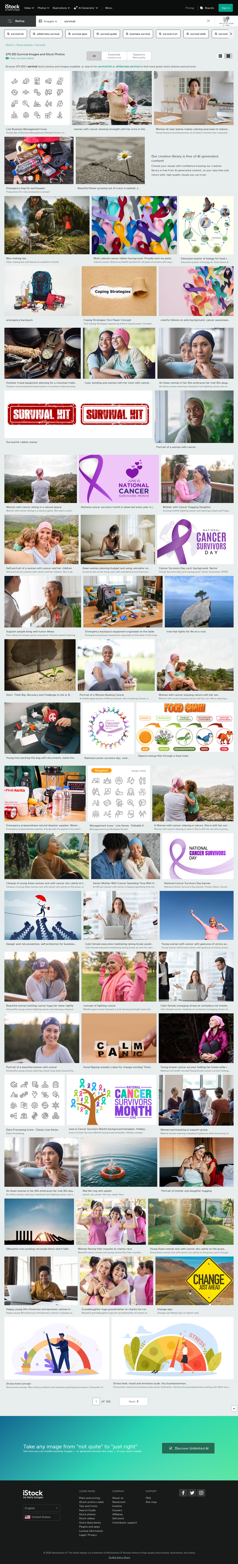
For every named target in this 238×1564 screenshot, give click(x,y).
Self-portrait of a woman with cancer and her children (39, 568)
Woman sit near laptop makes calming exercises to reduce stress (196, 129)
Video (27, 7)
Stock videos (87, 1518)
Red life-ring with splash (97, 1190)
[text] (133, 21)
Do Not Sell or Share (119, 1557)
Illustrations (60, 7)
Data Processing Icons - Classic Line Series (32, 1129)
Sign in (226, 7)
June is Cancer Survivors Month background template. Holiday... (108, 1128)
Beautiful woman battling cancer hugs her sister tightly (39, 1005)
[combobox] (48, 21)
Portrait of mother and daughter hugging (186, 1190)
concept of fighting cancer (99, 1005)
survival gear (78, 33)
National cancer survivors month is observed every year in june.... (120, 507)
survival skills (196, 33)
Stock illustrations (90, 1522)
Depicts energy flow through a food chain (163, 755)
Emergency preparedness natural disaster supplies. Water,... (43, 825)
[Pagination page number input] (96, 1401)
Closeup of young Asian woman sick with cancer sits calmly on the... (47, 883)
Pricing (190, 7)
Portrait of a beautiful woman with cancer (31, 1067)
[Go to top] (234, 1409)
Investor (117, 1505)
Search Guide (87, 1510)
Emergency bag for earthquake (25, 188)
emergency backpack (19, 319)
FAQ (148, 1497)
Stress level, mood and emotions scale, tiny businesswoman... (150, 1383)
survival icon (168, 33)
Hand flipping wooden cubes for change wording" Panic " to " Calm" (124, 1067)
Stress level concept (18, 1383)
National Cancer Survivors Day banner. (187, 883)
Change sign (164, 1309)
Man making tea (16, 258)
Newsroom (119, 1501)
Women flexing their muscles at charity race (105, 1248)
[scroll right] (231, 34)
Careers (117, 1510)
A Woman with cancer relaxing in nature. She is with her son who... (194, 825)
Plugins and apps (89, 1526)
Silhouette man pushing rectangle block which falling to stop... (44, 1248)
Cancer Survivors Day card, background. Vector (188, 568)
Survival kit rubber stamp (21, 442)
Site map (151, 1501)
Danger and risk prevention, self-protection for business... (41, 943)
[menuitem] (28, 10)
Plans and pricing (89, 1497)
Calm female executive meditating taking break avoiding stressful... (126, 943)
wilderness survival (46, 33)
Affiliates (117, 1514)
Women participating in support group (184, 1129)
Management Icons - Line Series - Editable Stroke (120, 825)
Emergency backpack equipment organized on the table (119, 631)
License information (91, 1530)
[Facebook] (183, 1493)
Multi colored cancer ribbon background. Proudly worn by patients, (135, 258)
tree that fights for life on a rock (186, 631)
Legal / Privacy (88, 1534)
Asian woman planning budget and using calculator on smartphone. (124, 568)
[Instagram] (201, 1493)
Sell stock (118, 1518)
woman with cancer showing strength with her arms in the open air (115, 129)
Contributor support (124, 1522)
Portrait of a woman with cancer (176, 446)
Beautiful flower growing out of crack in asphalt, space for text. (116, 188)
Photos (42, 7)
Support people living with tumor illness (30, 631)
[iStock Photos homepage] (13, 7)
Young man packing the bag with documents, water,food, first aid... (47, 757)
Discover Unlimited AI (188, 1448)
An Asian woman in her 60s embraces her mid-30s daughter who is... (48, 1190)
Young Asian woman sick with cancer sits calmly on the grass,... (188, 1248)
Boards (209, 7)
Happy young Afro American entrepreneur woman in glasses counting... (50, 1309)
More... (109, 7)
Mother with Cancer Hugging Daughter (187, 507)
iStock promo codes (91, 1501)
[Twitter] (192, 1493)
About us (117, 1497)
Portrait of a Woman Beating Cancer (102, 694)
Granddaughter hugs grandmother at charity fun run (114, 1309)
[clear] (208, 21)
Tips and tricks (88, 1505)
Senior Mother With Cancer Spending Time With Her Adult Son (131, 883)
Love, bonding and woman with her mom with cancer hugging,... (124, 382)
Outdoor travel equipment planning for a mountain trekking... (43, 382)
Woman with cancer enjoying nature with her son (188, 694)
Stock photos (87, 1514)
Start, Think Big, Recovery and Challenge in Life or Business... (43, 694)
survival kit (15, 33)
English (42, 1508)
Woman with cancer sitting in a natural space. (34, 507)
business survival (138, 33)
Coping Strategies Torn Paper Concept (107, 319)
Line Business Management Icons (26, 129)
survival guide (107, 33)
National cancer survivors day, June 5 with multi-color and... (120, 757)
